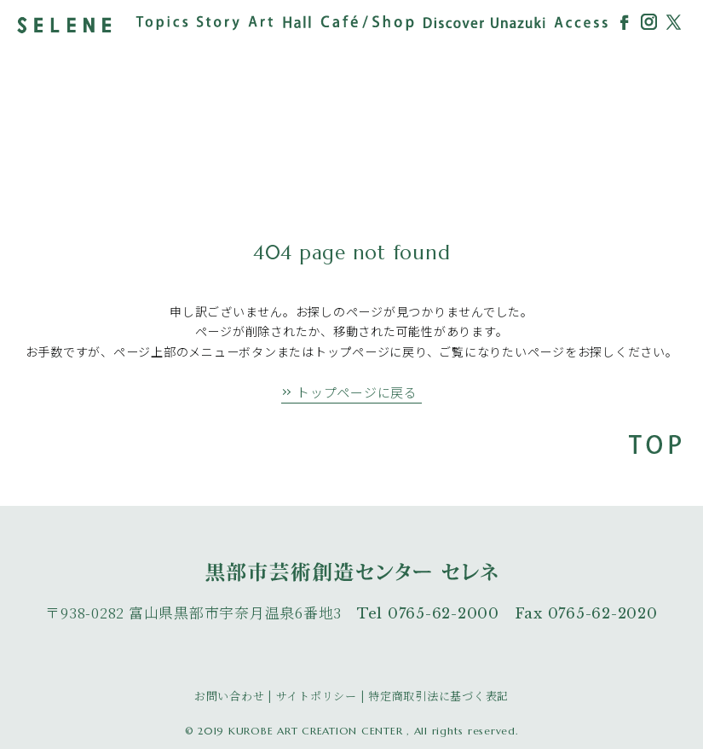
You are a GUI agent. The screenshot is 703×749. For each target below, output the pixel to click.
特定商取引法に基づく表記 (438, 696)
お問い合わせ (229, 696)
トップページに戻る (357, 392)
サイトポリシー (316, 696)
